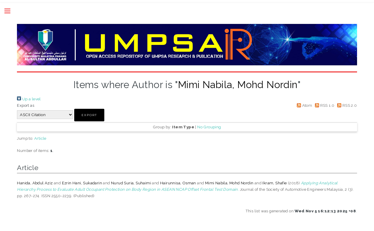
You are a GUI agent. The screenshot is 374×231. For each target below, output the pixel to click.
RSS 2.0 (346, 105)
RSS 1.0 (324, 105)
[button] (89, 115)
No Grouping (209, 127)
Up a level (29, 99)
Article (40, 138)
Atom (303, 105)
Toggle (10, 11)
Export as (25, 105)
